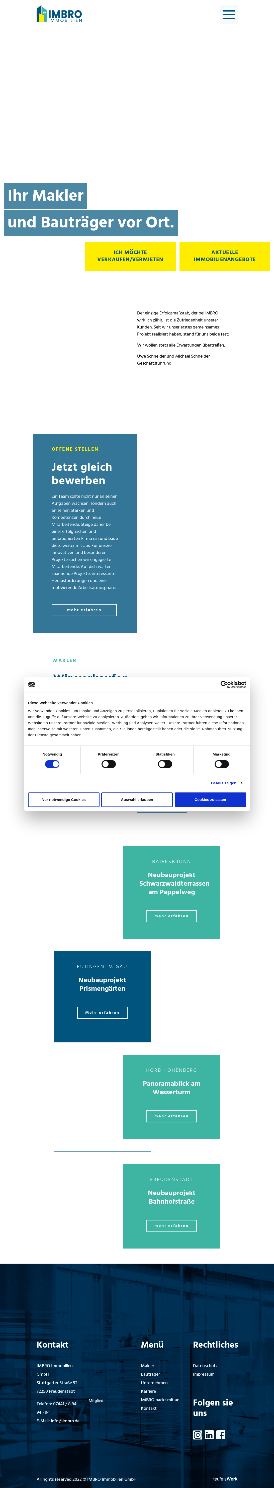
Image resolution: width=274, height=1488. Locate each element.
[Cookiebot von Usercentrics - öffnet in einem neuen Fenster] (224, 684)
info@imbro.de (65, 1421)
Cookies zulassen (210, 799)
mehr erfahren (84, 610)
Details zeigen (223, 783)
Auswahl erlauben (137, 799)
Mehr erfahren (102, 1013)
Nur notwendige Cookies (64, 799)
